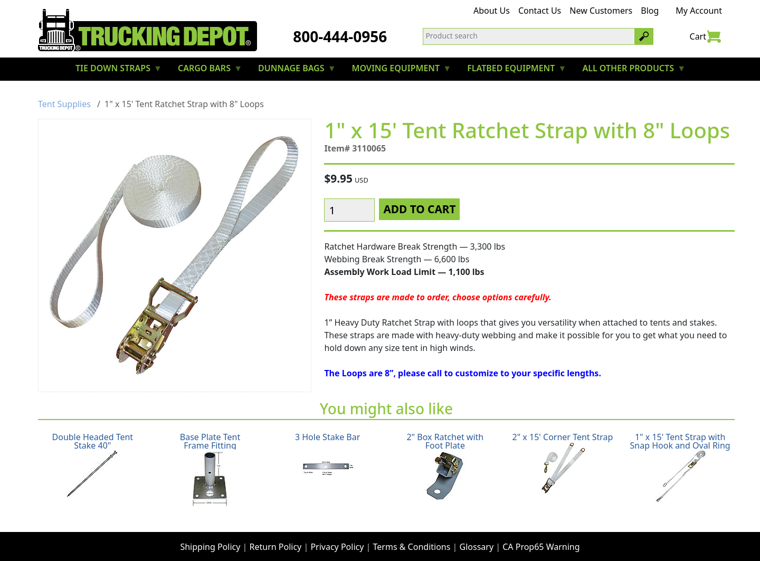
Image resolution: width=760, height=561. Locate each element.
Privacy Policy (337, 538)
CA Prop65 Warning (541, 538)
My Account (699, 10)
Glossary (477, 538)
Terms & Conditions (412, 538)
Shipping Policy (210, 538)
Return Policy (276, 538)
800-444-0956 (340, 36)
